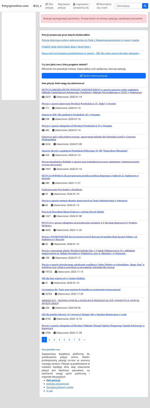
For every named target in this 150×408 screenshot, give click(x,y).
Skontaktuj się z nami (104, 5)
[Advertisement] (19, 56)
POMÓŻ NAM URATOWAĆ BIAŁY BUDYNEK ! (66, 47)
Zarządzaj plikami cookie (59, 387)
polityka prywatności (57, 383)
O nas (49, 390)
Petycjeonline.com (15, 6)
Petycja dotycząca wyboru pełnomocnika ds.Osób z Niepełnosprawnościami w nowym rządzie (90, 40)
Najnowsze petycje (64, 5)
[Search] (128, 6)
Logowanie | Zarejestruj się (81, 5)
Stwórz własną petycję (93, 75)
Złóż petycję (49, 5)
